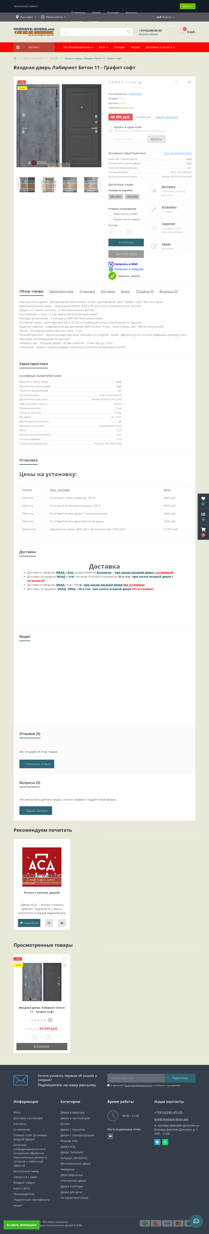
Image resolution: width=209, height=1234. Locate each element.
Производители (24, 1194)
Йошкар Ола (68, 1141)
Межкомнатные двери (75, 1163)
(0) (139, 82)
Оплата (96, 12)
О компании (78, 12)
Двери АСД (67, 1146)
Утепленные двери (73, 1180)
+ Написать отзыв (36, 764)
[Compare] (189, 82)
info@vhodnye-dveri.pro (171, 1119)
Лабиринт (135, 94)
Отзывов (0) (145, 291)
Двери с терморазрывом (77, 1135)
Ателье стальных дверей (42, 892)
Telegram (157, 1142)
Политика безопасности (138, 1085)
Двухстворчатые (71, 1175)
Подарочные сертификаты (32, 1199)
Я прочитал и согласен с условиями (145, 1085)
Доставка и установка (28, 1118)
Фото (17, 1112)
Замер (166, 244)
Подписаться (180, 1078)
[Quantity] (120, 232)
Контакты (131, 12)
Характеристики (61, 291)
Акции (135, 47)
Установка (113, 12)
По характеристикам (74, 1198)
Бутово (65, 1124)
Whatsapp (165, 1142)
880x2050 (115, 196)
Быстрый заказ (126, 254)
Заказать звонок (148, 33)
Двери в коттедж (71, 1186)
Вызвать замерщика (22, 1225)
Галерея (93, 21)
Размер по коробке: (120, 190)
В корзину (126, 242)
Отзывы (119, 47)
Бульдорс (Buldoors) (73, 1158)
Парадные (67, 1169)
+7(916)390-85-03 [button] (168, 1112)
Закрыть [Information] (188, 6)
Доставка (168, 186)
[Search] (129, 32)
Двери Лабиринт (33, 58)
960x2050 (132, 196)
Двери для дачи (71, 1192)
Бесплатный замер (26, 1171)
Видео (125, 291)
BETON (54, 58)
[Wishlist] (177, 82)
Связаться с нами (25, 1177)
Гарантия (76, 21)
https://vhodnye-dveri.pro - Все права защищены (41, 1221)
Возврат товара (24, 1182)
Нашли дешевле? (166, 117)
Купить (156, 139)
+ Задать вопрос (35, 810)
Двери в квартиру (72, 1112)
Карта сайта (22, 1188)
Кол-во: (113, 225)
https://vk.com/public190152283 (110, 1136)
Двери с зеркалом (72, 1129)
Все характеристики (178, 153)
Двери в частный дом (75, 1118)
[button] (203, 532)
